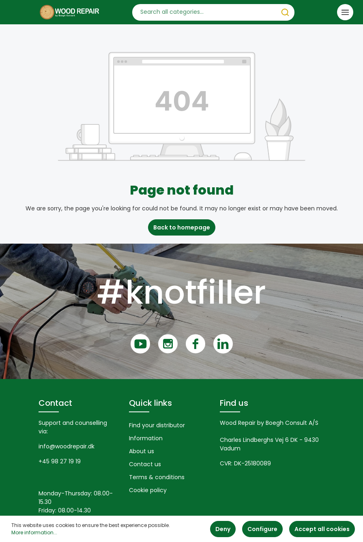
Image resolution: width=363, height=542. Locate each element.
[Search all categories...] (204, 12)
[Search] (285, 12)
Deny (222, 529)
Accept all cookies (322, 529)
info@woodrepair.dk (67, 446)
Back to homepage (181, 227)
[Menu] (345, 12)
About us (141, 451)
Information (146, 438)
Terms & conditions (157, 477)
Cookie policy (148, 490)
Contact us (145, 464)
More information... (34, 532)
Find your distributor (157, 425)
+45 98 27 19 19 (60, 461)
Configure (262, 529)
